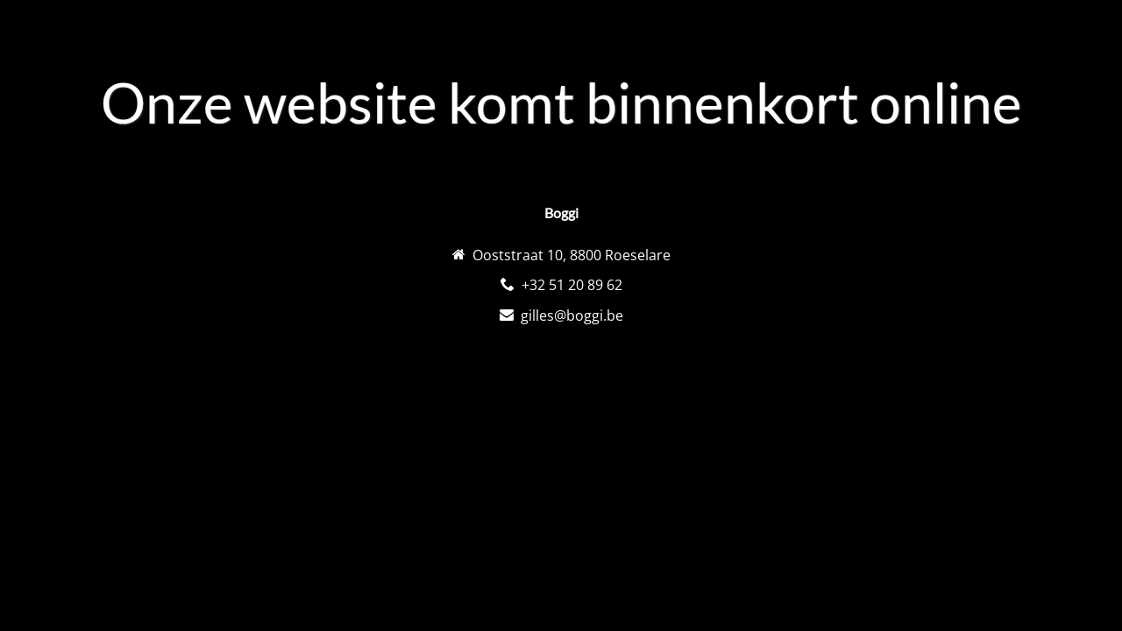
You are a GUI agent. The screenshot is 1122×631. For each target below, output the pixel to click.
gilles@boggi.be (572, 315)
